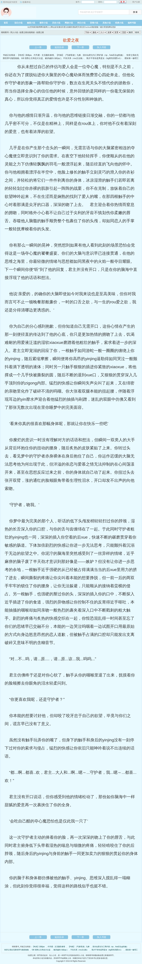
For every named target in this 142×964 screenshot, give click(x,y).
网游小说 (69, 23)
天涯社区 (81, 27)
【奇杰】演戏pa (24, 55)
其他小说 (107, 23)
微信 (60, 27)
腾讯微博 (43, 27)
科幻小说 (81, 23)
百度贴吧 (74, 27)
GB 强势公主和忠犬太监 (32, 58)
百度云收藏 (66, 27)
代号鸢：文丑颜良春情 (44, 55)
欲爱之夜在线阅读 (27, 32)
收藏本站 (26, 2)
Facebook (88, 27)
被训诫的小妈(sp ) (53, 58)
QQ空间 (30, 27)
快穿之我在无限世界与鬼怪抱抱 (16, 950)
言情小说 (94, 23)
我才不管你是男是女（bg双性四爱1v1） (104, 58)
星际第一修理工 (131, 58)
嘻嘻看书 (18, 12)
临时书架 (132, 23)
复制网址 (108, 27)
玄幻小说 (18, 23)
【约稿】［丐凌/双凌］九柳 (68, 55)
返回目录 (59, 47)
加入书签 (101, 47)
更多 (114, 27)
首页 (6, 23)
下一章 (80, 47)
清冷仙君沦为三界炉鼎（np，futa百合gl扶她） (103, 55)
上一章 (38, 47)
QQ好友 (56, 27)
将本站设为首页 (10, 2)
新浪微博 (36, 27)
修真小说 (31, 23)
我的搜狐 (94, 27)
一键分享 (101, 27)
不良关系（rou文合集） (73, 58)
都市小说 (44, 23)
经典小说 (119, 23)
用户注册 (136, 2)
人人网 (50, 27)
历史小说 (56, 23)
